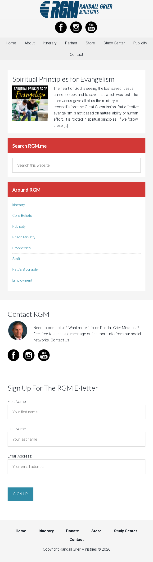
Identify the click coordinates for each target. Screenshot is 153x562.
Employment (22, 280)
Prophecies (21, 248)
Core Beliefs (22, 215)
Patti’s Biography (25, 269)
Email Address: (20, 456)
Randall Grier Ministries (76, 9)
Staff (16, 259)
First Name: (17, 401)
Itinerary (18, 205)
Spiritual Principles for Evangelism (63, 79)
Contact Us (60, 340)
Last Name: (17, 429)
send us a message (70, 334)
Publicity (19, 226)
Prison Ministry (23, 237)
